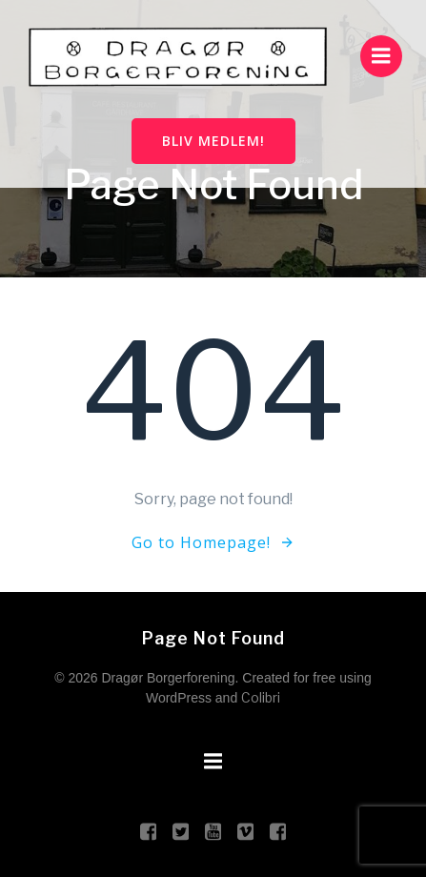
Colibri (260, 697)
